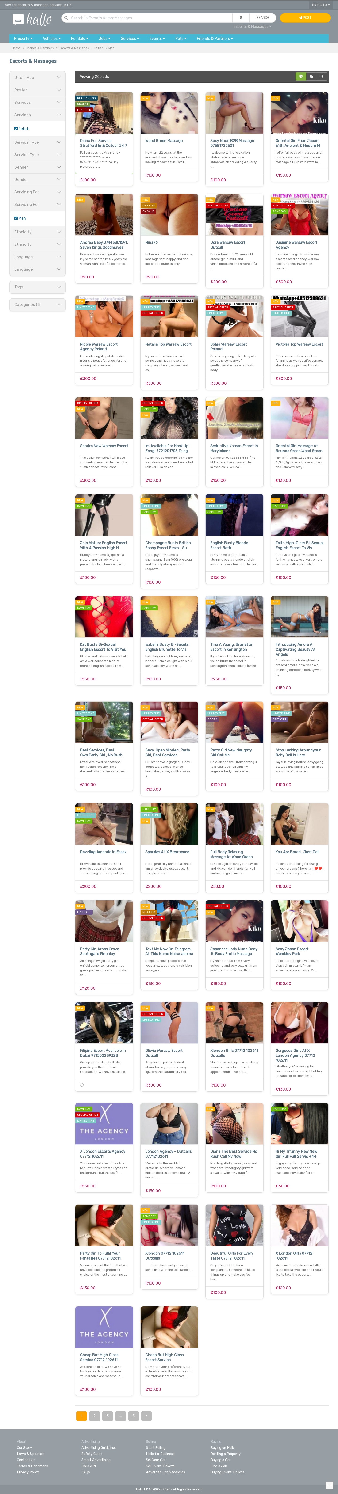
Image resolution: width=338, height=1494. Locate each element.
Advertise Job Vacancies (165, 1472)
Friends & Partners (40, 48)
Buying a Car (220, 1460)
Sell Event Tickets (160, 1466)
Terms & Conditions (32, 1466)
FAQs (85, 1472)
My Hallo (321, 5)
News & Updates (30, 1454)
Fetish (99, 48)
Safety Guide (91, 1454)
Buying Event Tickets (228, 1472)
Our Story (24, 1448)
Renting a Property (226, 1454)
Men (111, 48)
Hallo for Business (160, 1454)
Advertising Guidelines (99, 1448)
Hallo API (88, 1466)
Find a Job (219, 1466)
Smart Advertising (96, 1460)
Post (305, 18)
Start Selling (155, 1448)
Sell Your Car (155, 1460)
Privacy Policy (28, 1472)
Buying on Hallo (223, 1448)
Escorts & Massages (253, 26)
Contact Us (26, 1460)
